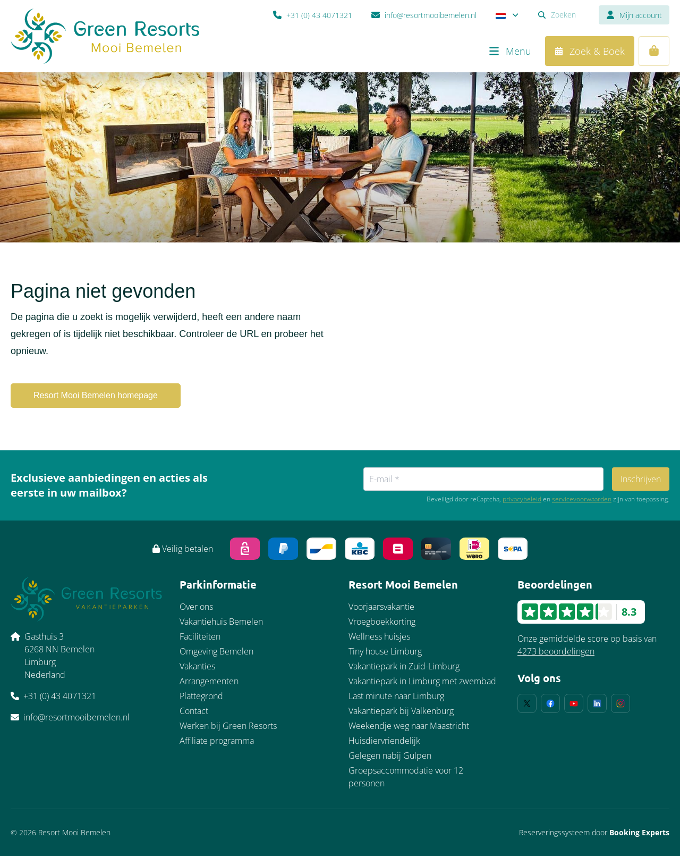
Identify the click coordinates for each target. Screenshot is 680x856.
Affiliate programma (217, 740)
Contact (194, 711)
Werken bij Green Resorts (228, 726)
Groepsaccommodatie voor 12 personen (405, 777)
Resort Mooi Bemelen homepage (95, 395)
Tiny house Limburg (385, 651)
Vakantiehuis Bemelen (221, 621)
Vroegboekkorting (381, 621)
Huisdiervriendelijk (384, 740)
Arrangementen (209, 681)
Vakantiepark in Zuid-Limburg (404, 666)
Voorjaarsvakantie (381, 606)
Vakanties (197, 666)
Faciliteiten (200, 636)
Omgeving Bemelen (216, 651)
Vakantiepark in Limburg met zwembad (422, 681)
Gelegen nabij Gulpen (389, 755)
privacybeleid (522, 499)
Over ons (196, 606)
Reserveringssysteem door (594, 832)
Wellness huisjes (379, 636)
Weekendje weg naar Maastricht (408, 726)
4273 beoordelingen (555, 651)
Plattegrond (201, 696)
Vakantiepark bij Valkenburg (401, 711)
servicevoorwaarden (581, 499)
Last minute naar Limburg (396, 696)
